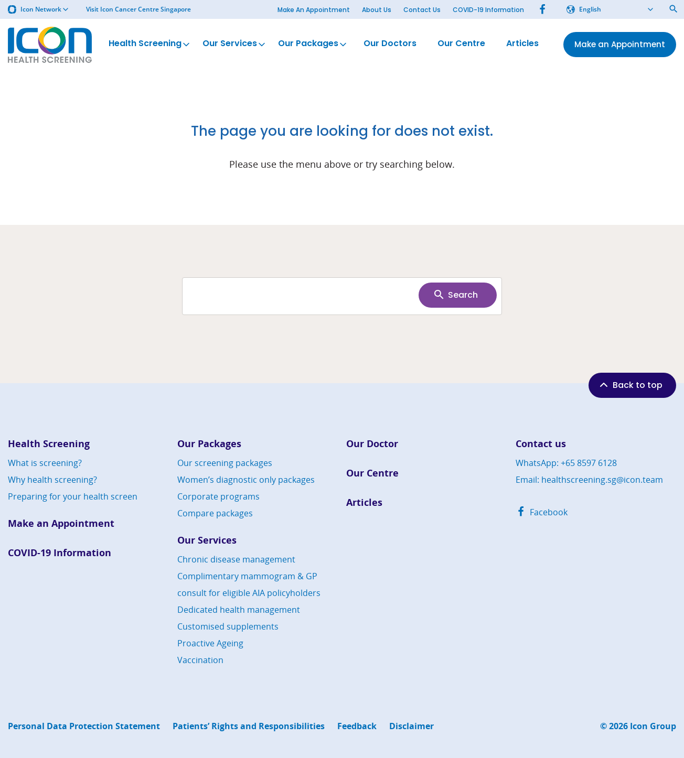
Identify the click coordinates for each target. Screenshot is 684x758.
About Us (376, 9)
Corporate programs (218, 496)
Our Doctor (372, 443)
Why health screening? (52, 479)
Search (455, 294)
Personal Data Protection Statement (84, 726)
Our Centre (461, 44)
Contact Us (422, 9)
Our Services (234, 44)
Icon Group (653, 726)
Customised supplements (228, 626)
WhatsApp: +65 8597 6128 (566, 463)
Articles (522, 44)
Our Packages (313, 44)
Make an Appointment (61, 523)
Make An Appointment (313, 9)
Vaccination (200, 660)
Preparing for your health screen (72, 496)
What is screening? (45, 463)
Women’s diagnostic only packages (246, 479)
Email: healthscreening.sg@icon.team (589, 479)
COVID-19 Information (488, 9)
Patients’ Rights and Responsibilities (249, 726)
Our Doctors (390, 44)
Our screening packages (224, 463)
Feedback (357, 726)
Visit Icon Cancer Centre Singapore (138, 9)
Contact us (541, 443)
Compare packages (215, 513)
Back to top (629, 384)
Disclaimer (411, 726)
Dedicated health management (238, 609)
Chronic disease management (236, 559)
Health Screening (150, 44)
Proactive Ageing (210, 643)
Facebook (542, 512)
